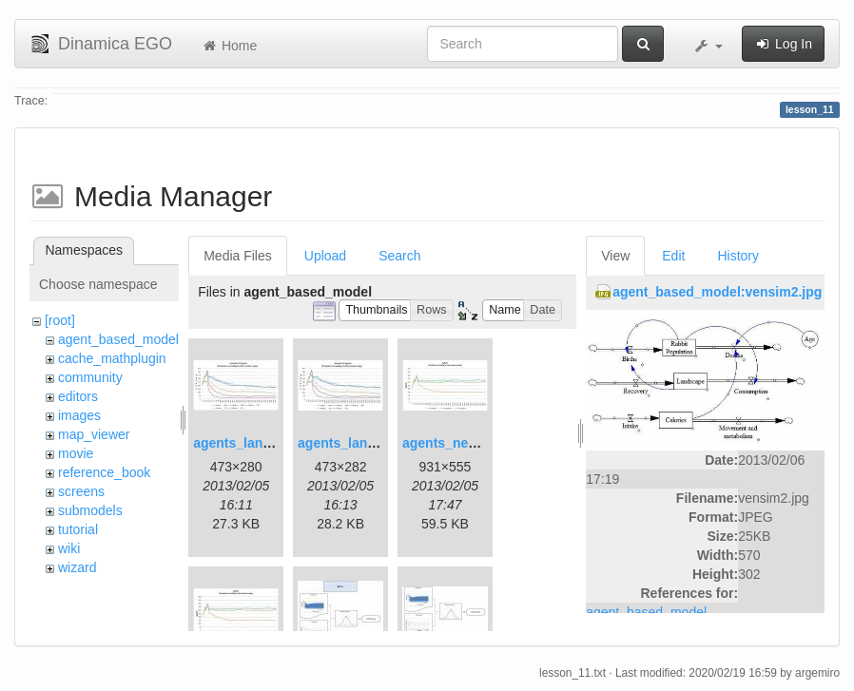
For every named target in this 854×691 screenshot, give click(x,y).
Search (399, 255)
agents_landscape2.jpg (371, 443)
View (615, 255)
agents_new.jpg (452, 443)
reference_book (104, 472)
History (738, 255)
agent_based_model (118, 339)
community (90, 377)
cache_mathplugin (112, 358)
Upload (325, 255)
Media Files (238, 255)
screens (81, 491)
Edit (673, 255)
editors (78, 396)
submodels (90, 510)
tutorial (78, 529)
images (79, 415)
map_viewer (93, 434)
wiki (69, 548)
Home (229, 45)
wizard (77, 567)
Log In (783, 43)
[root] (60, 320)
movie (75, 453)
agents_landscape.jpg (262, 443)
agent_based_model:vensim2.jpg (717, 291)
